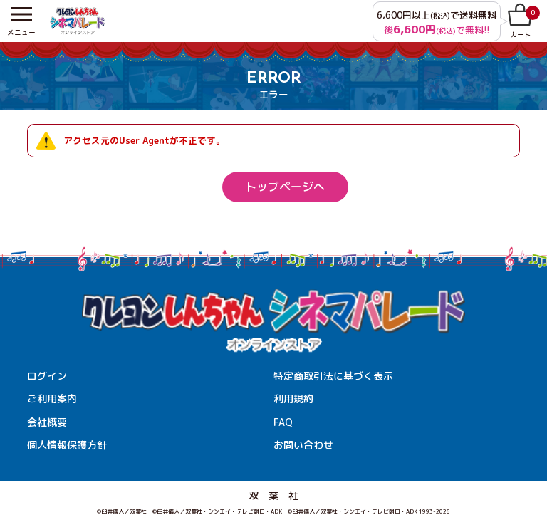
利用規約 (293, 398)
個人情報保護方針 (67, 445)
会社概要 (47, 422)
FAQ (283, 422)
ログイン (47, 376)
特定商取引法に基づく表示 (333, 376)
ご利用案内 (52, 398)
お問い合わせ (303, 445)
